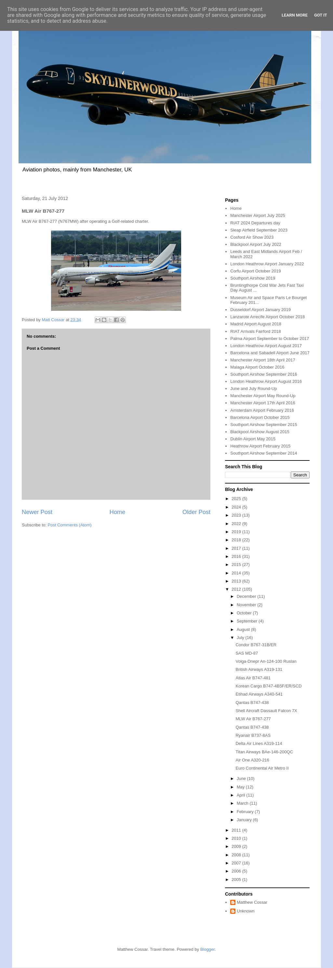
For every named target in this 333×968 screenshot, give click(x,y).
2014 (237, 573)
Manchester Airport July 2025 (257, 215)
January (245, 819)
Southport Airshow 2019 (252, 278)
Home (118, 512)
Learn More (295, 15)
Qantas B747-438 (252, 702)
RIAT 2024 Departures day (255, 222)
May (241, 787)
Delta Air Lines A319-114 (258, 743)
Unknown (245, 911)
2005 (237, 879)
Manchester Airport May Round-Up (262, 395)
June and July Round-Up (253, 388)
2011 (237, 830)
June (242, 778)
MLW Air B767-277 (253, 718)
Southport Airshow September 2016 (263, 374)
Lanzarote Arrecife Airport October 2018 (267, 316)
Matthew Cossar (252, 902)
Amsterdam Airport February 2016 (262, 410)
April (241, 795)
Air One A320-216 (252, 760)
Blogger (207, 949)
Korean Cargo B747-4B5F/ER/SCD (268, 686)
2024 (237, 507)
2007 (237, 863)
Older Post (196, 512)
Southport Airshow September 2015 (263, 424)
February (246, 811)
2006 (237, 871)
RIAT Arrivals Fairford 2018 (255, 331)
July (241, 637)
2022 (237, 523)
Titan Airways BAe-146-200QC (264, 751)
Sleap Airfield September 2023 (258, 230)
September (248, 621)
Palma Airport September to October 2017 (269, 338)
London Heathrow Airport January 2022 (267, 263)
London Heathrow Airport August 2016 (266, 381)
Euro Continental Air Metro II (261, 768)
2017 (237, 548)
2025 (237, 498)
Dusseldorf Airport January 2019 (260, 309)
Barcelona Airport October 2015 (259, 417)
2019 (237, 531)
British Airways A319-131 (258, 669)
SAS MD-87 (246, 653)
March (243, 803)
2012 (237, 589)
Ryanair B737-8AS (253, 735)
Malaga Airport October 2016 (257, 367)
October (245, 612)
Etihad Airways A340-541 (259, 694)
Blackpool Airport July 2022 (255, 244)
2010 (237, 838)
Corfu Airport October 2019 (255, 271)
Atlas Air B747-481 (253, 677)
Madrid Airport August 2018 (255, 323)
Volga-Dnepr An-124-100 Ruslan (265, 661)
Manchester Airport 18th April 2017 (262, 360)
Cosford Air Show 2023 (251, 237)
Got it (320, 15)
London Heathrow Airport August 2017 (266, 345)
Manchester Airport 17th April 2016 (262, 402)
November (247, 604)
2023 (237, 515)
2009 (237, 846)
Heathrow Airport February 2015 (260, 446)
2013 (237, 581)
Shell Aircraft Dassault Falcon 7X (266, 710)
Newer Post (37, 512)
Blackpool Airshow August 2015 (259, 431)
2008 (237, 854)
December (247, 596)
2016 (237, 556)
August (244, 629)
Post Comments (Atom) (70, 524)
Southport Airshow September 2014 (263, 453)
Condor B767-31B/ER (255, 644)
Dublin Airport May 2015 (252, 438)
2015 (237, 564)
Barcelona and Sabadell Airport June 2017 (270, 352)
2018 (237, 539)
